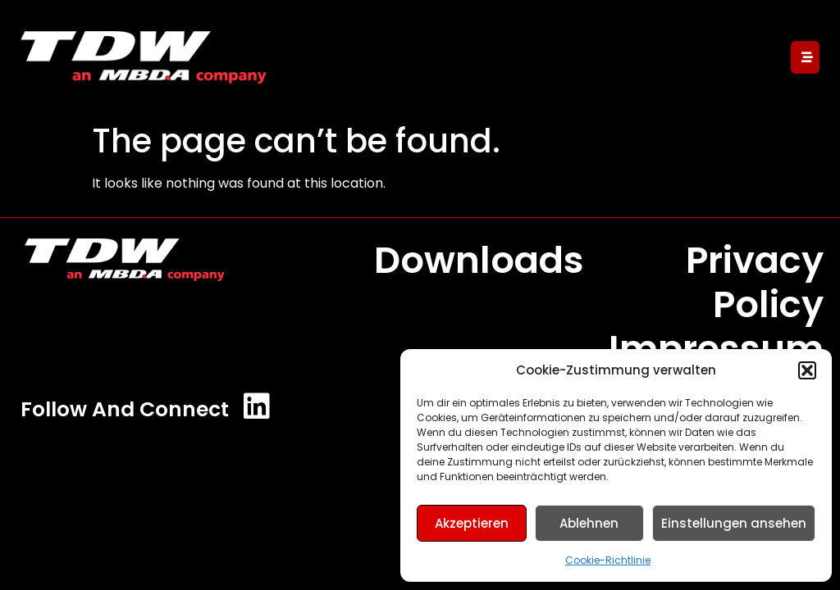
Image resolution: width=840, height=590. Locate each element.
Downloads (479, 260)
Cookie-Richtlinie (608, 560)
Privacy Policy (755, 282)
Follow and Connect (125, 409)
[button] (807, 370)
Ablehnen (589, 523)
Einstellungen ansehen (733, 523)
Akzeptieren (472, 523)
